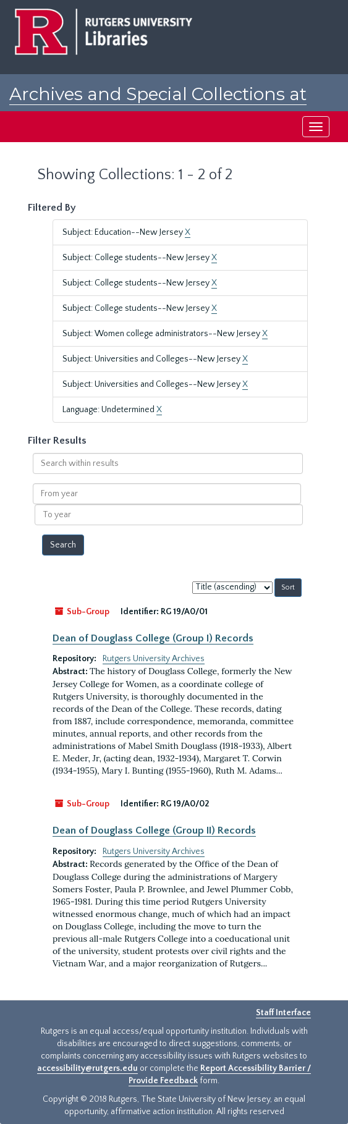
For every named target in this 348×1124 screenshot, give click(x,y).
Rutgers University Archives (154, 659)
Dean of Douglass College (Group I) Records (153, 638)
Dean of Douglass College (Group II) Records (154, 830)
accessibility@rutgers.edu (87, 1068)
